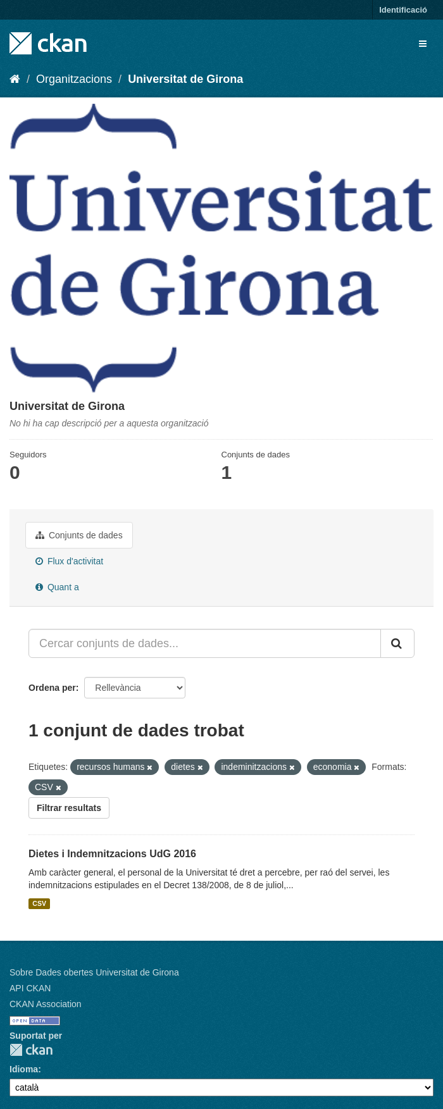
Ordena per (52, 688)
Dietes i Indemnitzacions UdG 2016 (112, 853)
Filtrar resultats (69, 808)
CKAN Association (45, 1004)
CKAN (31, 1049)
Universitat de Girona (185, 79)
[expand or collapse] (423, 43)
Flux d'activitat (69, 561)
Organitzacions (74, 79)
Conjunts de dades (79, 535)
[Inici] (14, 79)
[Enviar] (397, 643)
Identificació (403, 10)
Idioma (23, 1069)
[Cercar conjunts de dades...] (204, 643)
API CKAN (30, 988)
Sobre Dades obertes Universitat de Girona (94, 972)
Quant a (57, 587)
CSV (39, 903)
